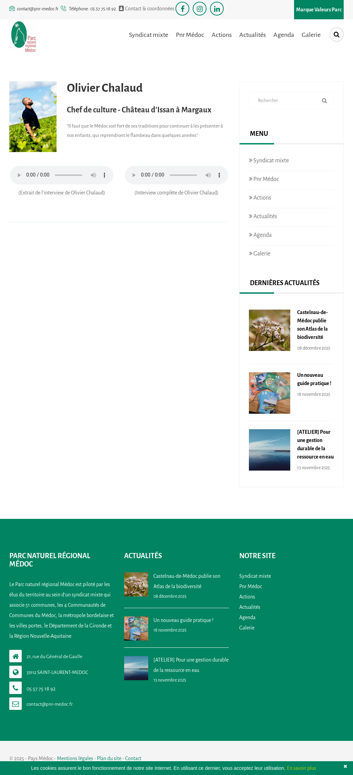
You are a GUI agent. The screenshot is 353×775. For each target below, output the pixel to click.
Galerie (311, 34)
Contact (133, 758)
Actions (222, 34)
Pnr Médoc (190, 34)
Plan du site (109, 758)
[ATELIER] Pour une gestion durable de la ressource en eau (315, 444)
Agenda (283, 34)
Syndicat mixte (148, 34)
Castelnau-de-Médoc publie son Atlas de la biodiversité (312, 325)
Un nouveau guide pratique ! (314, 379)
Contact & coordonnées (146, 8)
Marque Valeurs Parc (319, 9)
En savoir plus (301, 768)
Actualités (252, 34)
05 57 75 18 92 (41, 689)
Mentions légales (75, 758)
